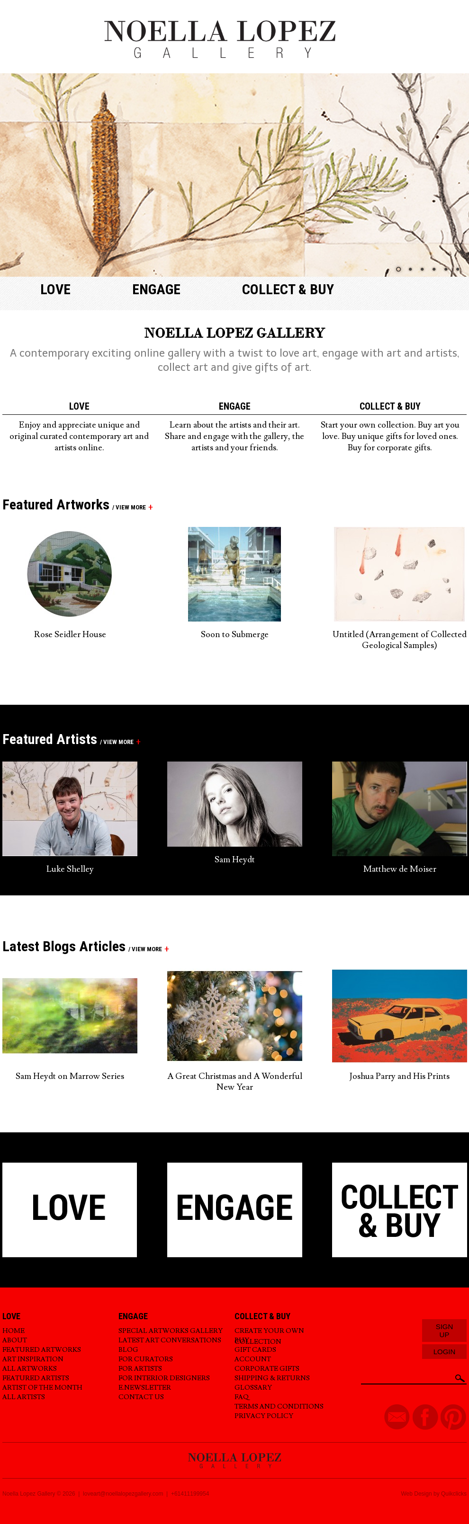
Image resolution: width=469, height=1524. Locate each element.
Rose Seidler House (70, 634)
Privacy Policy (263, 1416)
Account (252, 1359)
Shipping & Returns (272, 1378)
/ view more (127, 507)
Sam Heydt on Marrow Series (70, 1076)
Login (444, 1352)
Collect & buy (288, 289)
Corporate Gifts (266, 1369)
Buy (241, 1340)
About (14, 1340)
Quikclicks (454, 1493)
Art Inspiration (32, 1359)
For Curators (145, 1359)
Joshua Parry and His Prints (400, 1076)
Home (13, 1331)
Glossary (253, 1388)
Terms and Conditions (279, 1406)
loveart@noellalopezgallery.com (123, 1493)
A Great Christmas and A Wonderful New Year (234, 1082)
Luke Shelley (70, 869)
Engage (156, 289)
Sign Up (444, 1331)
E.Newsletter (144, 1388)
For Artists (140, 1369)
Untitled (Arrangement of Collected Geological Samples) (400, 640)
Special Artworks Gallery (170, 1331)
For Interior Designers (164, 1378)
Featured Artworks (41, 1350)
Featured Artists (35, 1378)
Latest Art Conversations (169, 1340)
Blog (128, 1350)
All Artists (23, 1397)
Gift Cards (255, 1350)
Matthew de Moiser (399, 869)
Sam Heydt (235, 859)
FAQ (241, 1397)
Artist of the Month (42, 1388)
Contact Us (141, 1397)
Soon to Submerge (235, 634)
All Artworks (29, 1369)
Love (55, 289)
